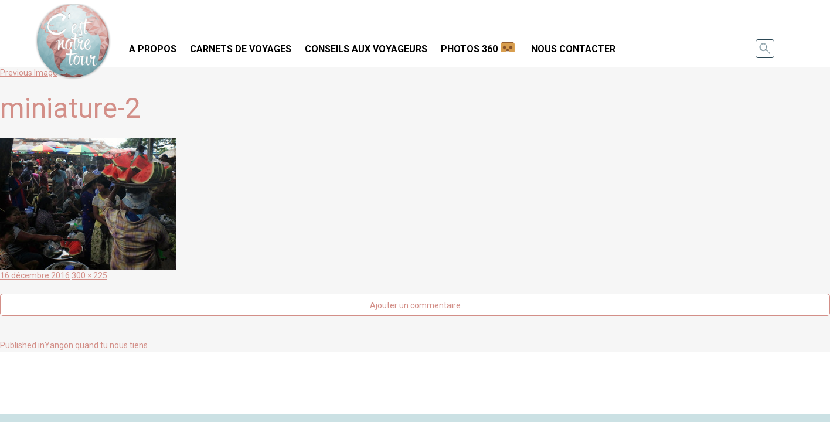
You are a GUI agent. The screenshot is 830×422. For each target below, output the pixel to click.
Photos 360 (469, 49)
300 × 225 (89, 275)
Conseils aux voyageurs (366, 49)
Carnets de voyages (240, 49)
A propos (152, 49)
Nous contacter (573, 49)
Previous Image (28, 72)
